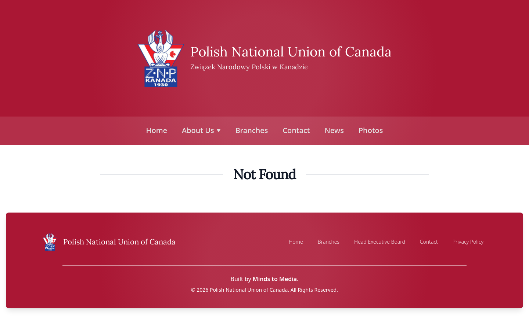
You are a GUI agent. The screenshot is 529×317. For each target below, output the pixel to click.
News (333, 130)
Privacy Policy (468, 241)
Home (157, 130)
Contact (296, 130)
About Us (201, 130)
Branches (251, 130)
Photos (371, 130)
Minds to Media (275, 279)
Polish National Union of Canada (291, 51)
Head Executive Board (379, 241)
